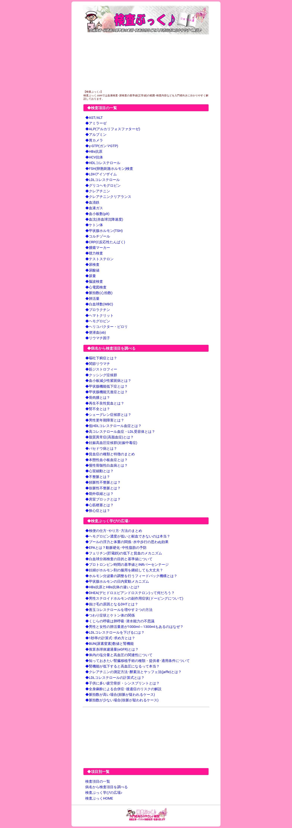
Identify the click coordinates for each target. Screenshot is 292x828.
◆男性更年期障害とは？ (104, 420)
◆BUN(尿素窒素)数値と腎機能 (109, 643)
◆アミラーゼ (96, 123)
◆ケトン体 (94, 225)
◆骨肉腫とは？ (97, 397)
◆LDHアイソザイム (101, 174)
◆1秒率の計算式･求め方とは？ (110, 638)
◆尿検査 (92, 264)
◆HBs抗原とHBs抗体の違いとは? (112, 587)
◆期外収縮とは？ (99, 494)
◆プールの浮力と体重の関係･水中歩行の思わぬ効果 (127, 542)
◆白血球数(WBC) (99, 304)
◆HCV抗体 (94, 157)
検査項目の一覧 (97, 781)
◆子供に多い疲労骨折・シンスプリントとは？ (122, 683)
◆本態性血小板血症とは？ (106, 460)
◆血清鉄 (92, 202)
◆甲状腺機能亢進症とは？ (106, 392)
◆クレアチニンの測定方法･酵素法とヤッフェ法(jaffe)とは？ (133, 672)
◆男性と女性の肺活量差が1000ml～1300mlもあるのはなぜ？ (134, 627)
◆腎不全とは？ (97, 409)
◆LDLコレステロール (102, 180)
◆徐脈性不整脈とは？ (103, 488)
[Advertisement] (146, 62)
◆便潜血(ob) (95, 332)
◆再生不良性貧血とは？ (104, 403)
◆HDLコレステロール (102, 163)
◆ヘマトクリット (99, 315)
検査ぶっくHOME (99, 798)
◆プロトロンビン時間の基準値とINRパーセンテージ (127, 564)
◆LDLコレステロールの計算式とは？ (115, 677)
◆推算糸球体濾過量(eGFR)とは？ (112, 649)
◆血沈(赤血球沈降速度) (104, 219)
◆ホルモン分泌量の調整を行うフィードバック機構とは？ (131, 576)
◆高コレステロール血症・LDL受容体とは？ (120, 431)
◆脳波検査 (94, 281)
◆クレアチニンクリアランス (108, 197)
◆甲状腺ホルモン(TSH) (104, 231)
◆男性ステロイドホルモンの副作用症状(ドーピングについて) (134, 598)
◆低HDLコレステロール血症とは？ (113, 426)
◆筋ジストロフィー (101, 369)
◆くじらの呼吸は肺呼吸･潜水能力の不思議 (119, 621)
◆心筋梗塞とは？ (99, 505)
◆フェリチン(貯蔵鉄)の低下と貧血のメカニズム (123, 553)
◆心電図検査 (96, 287)
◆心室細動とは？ (99, 471)
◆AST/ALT (94, 117)
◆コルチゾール (97, 236)
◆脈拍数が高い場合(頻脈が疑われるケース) (120, 694)
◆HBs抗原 (93, 151)
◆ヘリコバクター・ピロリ (106, 327)
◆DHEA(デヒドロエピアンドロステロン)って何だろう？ (130, 593)
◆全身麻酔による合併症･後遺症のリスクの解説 (123, 689)
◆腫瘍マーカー (97, 247)
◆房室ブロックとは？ (103, 499)
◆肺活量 (92, 298)
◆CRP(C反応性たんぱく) (105, 242)
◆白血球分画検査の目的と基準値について (119, 559)
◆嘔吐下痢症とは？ (101, 358)
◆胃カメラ (94, 140)
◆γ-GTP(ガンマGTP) (101, 146)
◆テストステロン (99, 259)
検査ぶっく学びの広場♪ (104, 792)
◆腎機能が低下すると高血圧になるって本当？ (122, 666)
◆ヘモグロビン (97, 321)
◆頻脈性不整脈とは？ (103, 482)
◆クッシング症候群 (101, 375)
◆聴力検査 (94, 253)
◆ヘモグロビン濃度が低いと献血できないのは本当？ (127, 536)
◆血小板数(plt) (97, 214)
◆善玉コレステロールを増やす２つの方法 (119, 610)
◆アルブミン (96, 134)
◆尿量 (90, 276)
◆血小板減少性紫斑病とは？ (108, 380)
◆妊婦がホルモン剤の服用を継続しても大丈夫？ (124, 570)
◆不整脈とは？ (97, 477)
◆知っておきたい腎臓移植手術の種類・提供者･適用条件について (137, 661)
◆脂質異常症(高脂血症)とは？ (109, 437)
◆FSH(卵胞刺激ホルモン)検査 (109, 168)
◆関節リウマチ (97, 364)
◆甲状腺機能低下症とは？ (106, 386)
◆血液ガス (94, 208)
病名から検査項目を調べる (106, 787)
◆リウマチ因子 (97, 338)
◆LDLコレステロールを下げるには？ (115, 632)
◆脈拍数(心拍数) (98, 293)
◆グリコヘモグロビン (103, 185)
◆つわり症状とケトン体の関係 (110, 615)
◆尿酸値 (92, 270)
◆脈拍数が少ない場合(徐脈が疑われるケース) (121, 700)
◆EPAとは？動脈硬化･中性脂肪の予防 (116, 547)
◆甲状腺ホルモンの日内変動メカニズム (117, 581)
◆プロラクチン (97, 310)
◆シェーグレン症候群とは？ (108, 415)
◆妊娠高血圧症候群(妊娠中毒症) (111, 443)
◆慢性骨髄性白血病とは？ (106, 465)
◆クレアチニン (97, 191)
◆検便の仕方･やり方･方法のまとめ (113, 531)
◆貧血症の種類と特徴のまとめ (110, 454)
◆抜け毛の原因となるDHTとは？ (111, 604)
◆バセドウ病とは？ (101, 448)
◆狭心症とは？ (97, 510)
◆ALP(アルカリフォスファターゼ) (112, 129)
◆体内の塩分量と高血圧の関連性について (119, 655)
